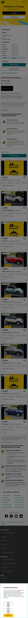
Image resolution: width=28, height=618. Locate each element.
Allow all (8, 615)
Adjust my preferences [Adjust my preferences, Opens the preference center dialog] (8, 603)
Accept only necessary (8, 610)
